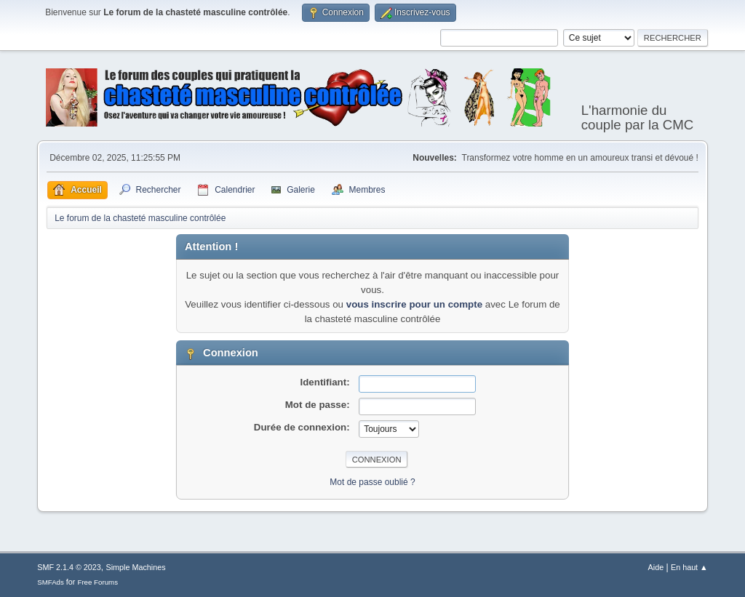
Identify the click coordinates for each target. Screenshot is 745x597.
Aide (656, 567)
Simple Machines (136, 567)
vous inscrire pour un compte (414, 304)
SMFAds (50, 582)
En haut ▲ (689, 567)
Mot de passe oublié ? (372, 482)
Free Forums (97, 582)
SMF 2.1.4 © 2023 (69, 567)
